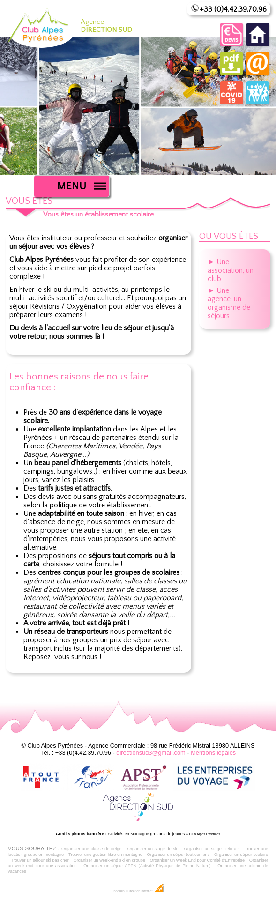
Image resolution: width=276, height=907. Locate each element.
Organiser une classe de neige (91, 849)
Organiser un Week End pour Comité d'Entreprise (197, 860)
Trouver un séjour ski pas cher (40, 860)
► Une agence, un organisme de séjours (229, 303)
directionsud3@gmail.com (150, 752)
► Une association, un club (231, 270)
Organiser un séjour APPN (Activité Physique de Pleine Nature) (146, 865)
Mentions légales (213, 752)
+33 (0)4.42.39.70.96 (233, 9)
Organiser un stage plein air (211, 849)
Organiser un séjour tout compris (178, 854)
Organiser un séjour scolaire (241, 854)
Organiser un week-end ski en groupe (110, 860)
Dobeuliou (118, 891)
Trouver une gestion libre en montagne (105, 854)
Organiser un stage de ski (153, 849)
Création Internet (145, 891)
